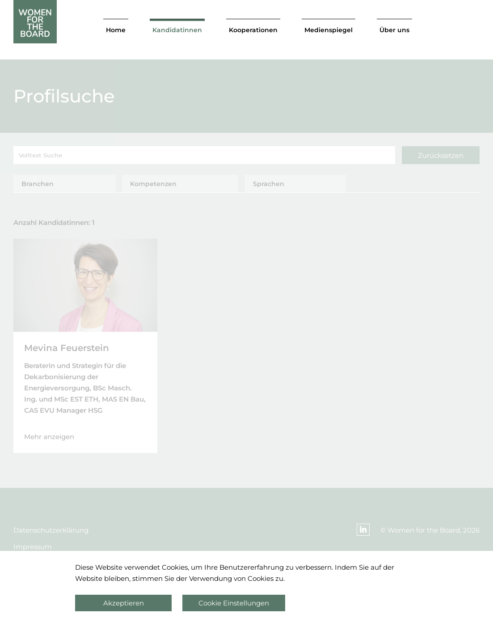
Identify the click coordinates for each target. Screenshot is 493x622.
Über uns (394, 30)
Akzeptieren (123, 603)
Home (116, 30)
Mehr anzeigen (49, 436)
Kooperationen (253, 30)
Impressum (32, 546)
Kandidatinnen (177, 30)
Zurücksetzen (441, 155)
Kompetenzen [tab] (153, 184)
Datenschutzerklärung (50, 530)
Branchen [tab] (37, 184)
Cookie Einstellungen (233, 603)
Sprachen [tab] (268, 184)
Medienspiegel (328, 30)
